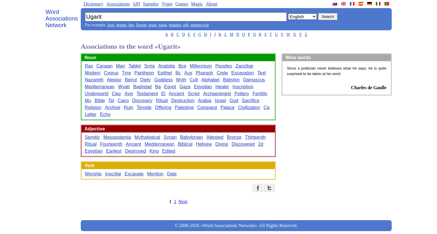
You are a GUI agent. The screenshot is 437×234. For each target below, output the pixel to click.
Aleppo (114, 79)
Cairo (123, 100)
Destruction (182, 100)
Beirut (131, 79)
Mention (155, 173)
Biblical (185, 144)
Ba (158, 86)
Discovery (142, 100)
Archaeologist (217, 93)
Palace (227, 107)
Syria (149, 65)
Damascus (254, 79)
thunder (175, 25)
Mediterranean (100, 86)
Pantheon (144, 72)
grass (153, 25)
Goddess (163, 79)
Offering (163, 107)
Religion (93, 107)
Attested (215, 137)
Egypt (170, 86)
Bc (178, 72)
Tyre (126, 72)
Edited (168, 151)
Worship (93, 173)
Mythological (147, 137)
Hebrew (204, 144)
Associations (118, 3)
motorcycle (200, 25)
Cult (194, 79)
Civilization (249, 107)
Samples (151, 3)
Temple (144, 107)
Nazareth (94, 79)
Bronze (234, 137)
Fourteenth (111, 144)
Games (181, 3)
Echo (105, 114)
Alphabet (210, 79)
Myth (181, 79)
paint (163, 25)
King (154, 151)
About (211, 3)
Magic (197, 3)
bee (131, 25)
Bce (182, 65)
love (110, 25)
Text (261, 72)
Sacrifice (250, 100)
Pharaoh (204, 72)
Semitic (92, 137)
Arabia (204, 100)
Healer (222, 86)
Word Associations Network (62, 18)
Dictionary (93, 3)
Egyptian (203, 86)
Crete (222, 72)
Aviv (129, 93)
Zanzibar (244, 65)
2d (260, 144)
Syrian (170, 137)
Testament (147, 93)
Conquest (207, 107)
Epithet (164, 72)
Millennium (201, 65)
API (136, 3)
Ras (89, 65)
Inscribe (113, 173)
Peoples (223, 65)
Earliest (113, 151)
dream (121, 25)
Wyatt (124, 86)
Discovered (243, 144)
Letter (91, 114)
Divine (221, 144)
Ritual (162, 100)
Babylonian (191, 137)
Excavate (134, 173)
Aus (188, 72)
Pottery (242, 93)
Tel (111, 100)
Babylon (231, 79)
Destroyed (135, 151)
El (163, 93)
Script (194, 93)
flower (141, 25)
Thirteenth (255, 137)
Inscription (243, 86)
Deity (145, 79)
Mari (120, 65)
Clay (116, 93)
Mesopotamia (117, 137)
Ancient (176, 93)
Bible (100, 100)
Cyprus (111, 72)
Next (183, 201)
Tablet (134, 65)
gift (186, 25)
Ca (266, 107)
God (234, 100)
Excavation (242, 72)
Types (167, 3)
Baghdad (142, 86)
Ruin (128, 107)
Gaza (184, 86)
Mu (88, 100)
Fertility (260, 93)
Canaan (104, 65)
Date (172, 173)
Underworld (96, 93)
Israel (220, 100)
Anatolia (166, 65)
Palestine (184, 107)
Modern (92, 72)
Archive (112, 107)
